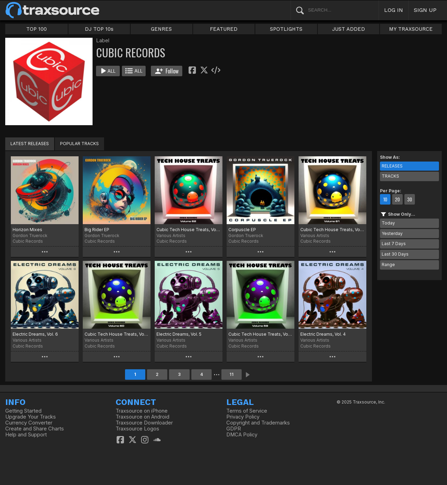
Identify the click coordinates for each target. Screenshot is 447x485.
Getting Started (23, 411)
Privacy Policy (242, 417)
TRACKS (390, 176)
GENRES (161, 29)
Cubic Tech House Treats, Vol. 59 (260, 334)
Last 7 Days (394, 243)
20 (397, 199)
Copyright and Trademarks (258, 423)
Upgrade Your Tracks (30, 417)
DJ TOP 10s (99, 29)
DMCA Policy (241, 434)
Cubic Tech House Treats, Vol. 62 (188, 229)
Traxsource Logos (137, 429)
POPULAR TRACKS (79, 143)
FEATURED (223, 29)
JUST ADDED (348, 29)
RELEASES (392, 166)
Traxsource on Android (142, 417)
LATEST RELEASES (29, 143)
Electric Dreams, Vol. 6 (35, 334)
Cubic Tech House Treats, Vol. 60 (117, 334)
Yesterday (392, 233)
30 (409, 199)
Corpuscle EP (242, 229)
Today (388, 223)
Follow (166, 71)
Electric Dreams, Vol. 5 (178, 334)
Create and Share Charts (34, 429)
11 (231, 374)
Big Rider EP (97, 229)
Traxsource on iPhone (142, 411)
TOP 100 (36, 29)
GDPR (233, 429)
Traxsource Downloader (144, 423)
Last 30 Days (395, 254)
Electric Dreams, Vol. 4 (323, 334)
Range (388, 264)
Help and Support (26, 434)
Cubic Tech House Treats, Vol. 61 (332, 229)
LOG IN (393, 10)
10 (385, 199)
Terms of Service (246, 411)
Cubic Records (28, 241)
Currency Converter (28, 423)
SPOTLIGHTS (286, 29)
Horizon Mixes (27, 229)
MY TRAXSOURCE (411, 29)
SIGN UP (425, 10)
